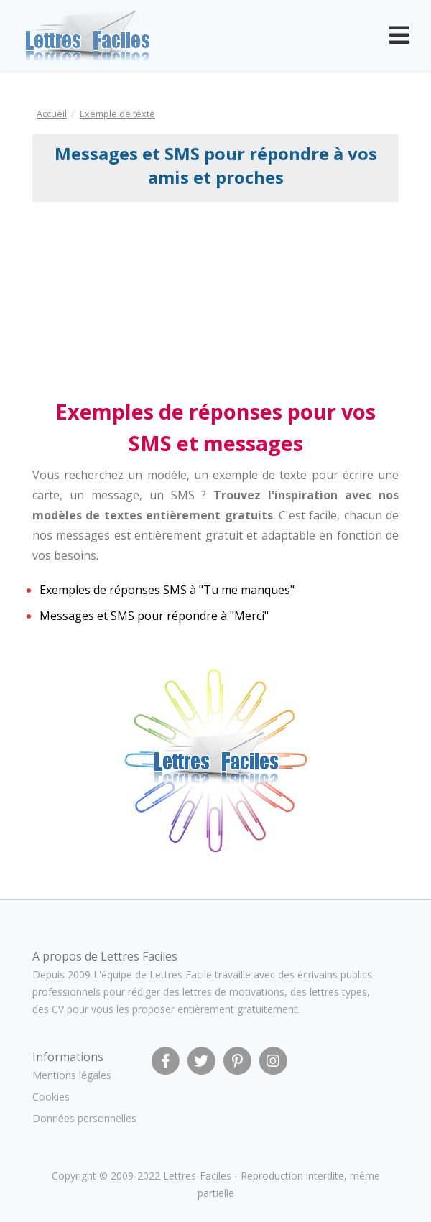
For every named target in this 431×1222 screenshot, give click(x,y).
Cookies (51, 1096)
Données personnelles (84, 1118)
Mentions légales (71, 1075)
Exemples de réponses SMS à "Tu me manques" (167, 590)
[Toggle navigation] (399, 35)
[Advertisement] (149, 299)
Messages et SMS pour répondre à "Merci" (154, 616)
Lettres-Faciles (197, 1175)
